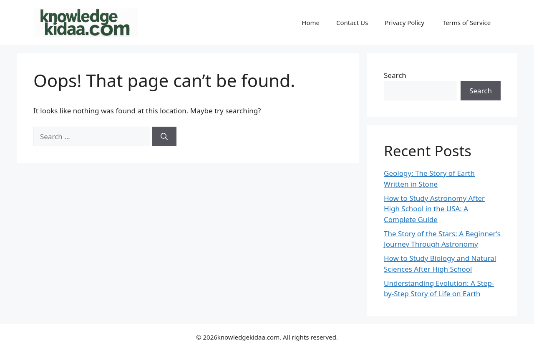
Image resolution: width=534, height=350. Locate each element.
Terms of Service (467, 22)
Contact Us (352, 22)
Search (395, 75)
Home (311, 22)
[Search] (164, 137)
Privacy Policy (405, 22)
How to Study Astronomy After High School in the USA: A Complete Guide (434, 208)
